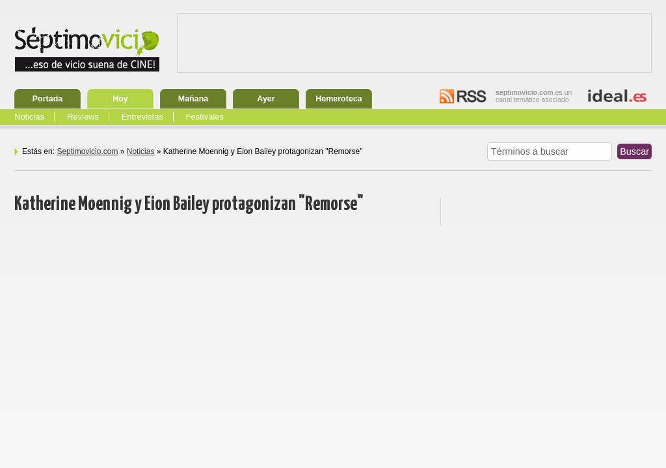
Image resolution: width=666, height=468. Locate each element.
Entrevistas (142, 117)
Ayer (265, 98)
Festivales (205, 117)
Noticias (29, 117)
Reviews (83, 117)
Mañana (193, 98)
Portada (48, 98)
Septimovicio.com (87, 151)
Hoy (120, 98)
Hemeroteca (338, 98)
